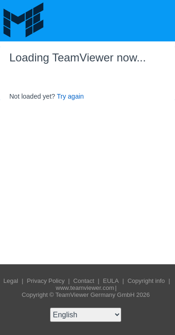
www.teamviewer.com (85, 287)
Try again (70, 96)
